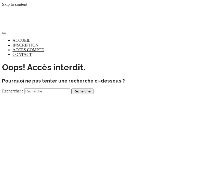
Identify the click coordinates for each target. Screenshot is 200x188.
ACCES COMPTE (28, 50)
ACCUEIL (21, 40)
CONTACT (22, 54)
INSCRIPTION (25, 45)
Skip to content (14, 4)
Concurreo (12, 13)
